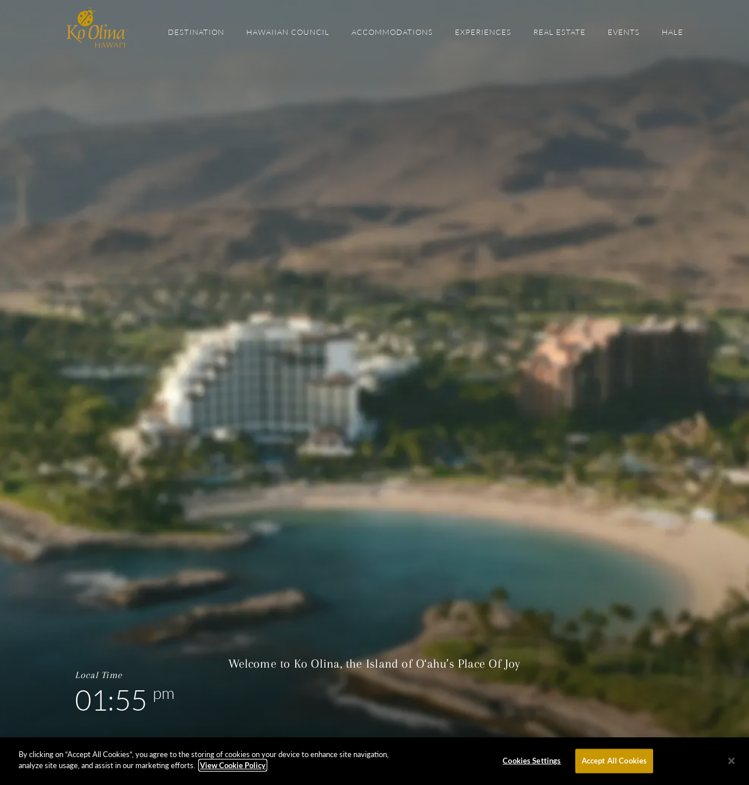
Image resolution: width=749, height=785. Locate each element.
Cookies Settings (532, 760)
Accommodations (392, 32)
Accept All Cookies (614, 760)
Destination (196, 32)
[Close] (731, 761)
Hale (672, 32)
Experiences (483, 32)
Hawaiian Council (287, 32)
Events (624, 32)
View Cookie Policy (233, 765)
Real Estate (559, 32)
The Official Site (97, 27)
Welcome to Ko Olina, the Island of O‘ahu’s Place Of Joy (374, 664)
